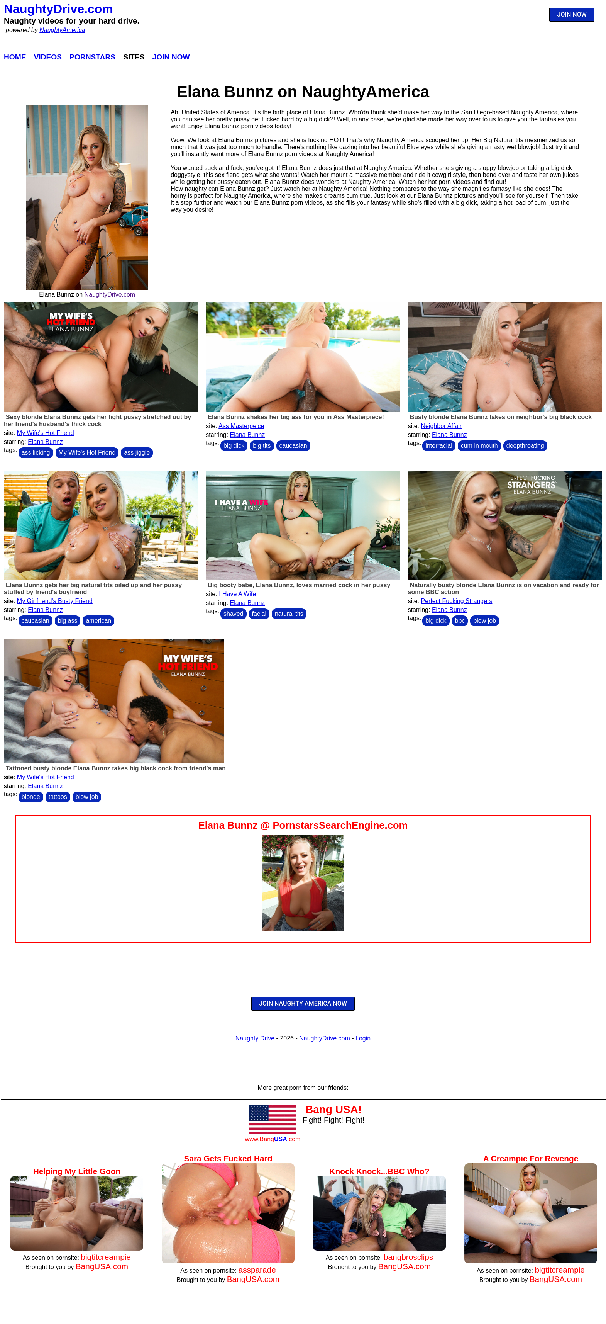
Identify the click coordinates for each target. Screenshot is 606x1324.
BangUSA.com (102, 1266)
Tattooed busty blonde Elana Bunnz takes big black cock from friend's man (116, 768)
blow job (484, 620)
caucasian (293, 445)
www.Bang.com (272, 1139)
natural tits (289, 613)
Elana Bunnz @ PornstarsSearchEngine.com (303, 825)
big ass (68, 620)
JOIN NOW (572, 14)
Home (15, 57)
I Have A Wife (237, 594)
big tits (262, 445)
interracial (438, 445)
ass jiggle (137, 452)
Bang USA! (333, 1109)
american (98, 620)
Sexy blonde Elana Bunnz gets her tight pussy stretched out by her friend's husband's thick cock (97, 420)
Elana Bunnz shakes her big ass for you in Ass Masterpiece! (296, 417)
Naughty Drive (254, 1038)
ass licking (36, 452)
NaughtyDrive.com (58, 9)
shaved (233, 613)
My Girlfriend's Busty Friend (55, 601)
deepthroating (525, 445)
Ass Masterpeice (241, 426)
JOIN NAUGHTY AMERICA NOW (303, 1003)
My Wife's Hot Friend (45, 433)
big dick (233, 445)
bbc (460, 620)
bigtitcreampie (105, 1257)
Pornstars (92, 57)
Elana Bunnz (45, 442)
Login (363, 1038)
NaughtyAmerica (62, 30)
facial (259, 613)
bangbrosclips (408, 1257)
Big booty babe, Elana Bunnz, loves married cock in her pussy (299, 585)
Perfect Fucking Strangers (456, 601)
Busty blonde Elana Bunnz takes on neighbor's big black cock (501, 417)
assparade (257, 1269)
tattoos (58, 797)
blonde (31, 797)
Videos (48, 57)
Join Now (171, 57)
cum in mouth (479, 445)
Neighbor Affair (441, 426)
